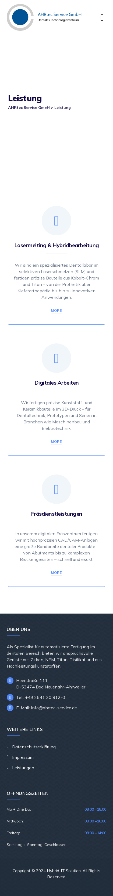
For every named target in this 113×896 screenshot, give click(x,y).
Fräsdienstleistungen (56, 513)
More (56, 310)
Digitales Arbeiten (56, 382)
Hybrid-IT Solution (64, 870)
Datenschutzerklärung (34, 746)
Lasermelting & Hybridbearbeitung (56, 245)
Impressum (23, 757)
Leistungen (23, 767)
